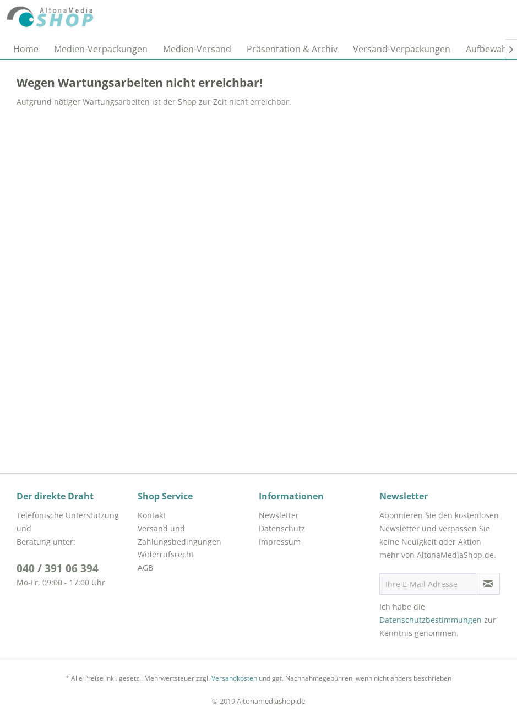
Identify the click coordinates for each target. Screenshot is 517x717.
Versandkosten (234, 678)
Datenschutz (282, 528)
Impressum (280, 541)
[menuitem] (26, 49)
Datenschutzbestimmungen (430, 620)
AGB (145, 567)
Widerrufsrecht (166, 554)
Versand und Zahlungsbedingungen (179, 535)
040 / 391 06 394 (58, 568)
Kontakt (152, 515)
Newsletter (279, 515)
